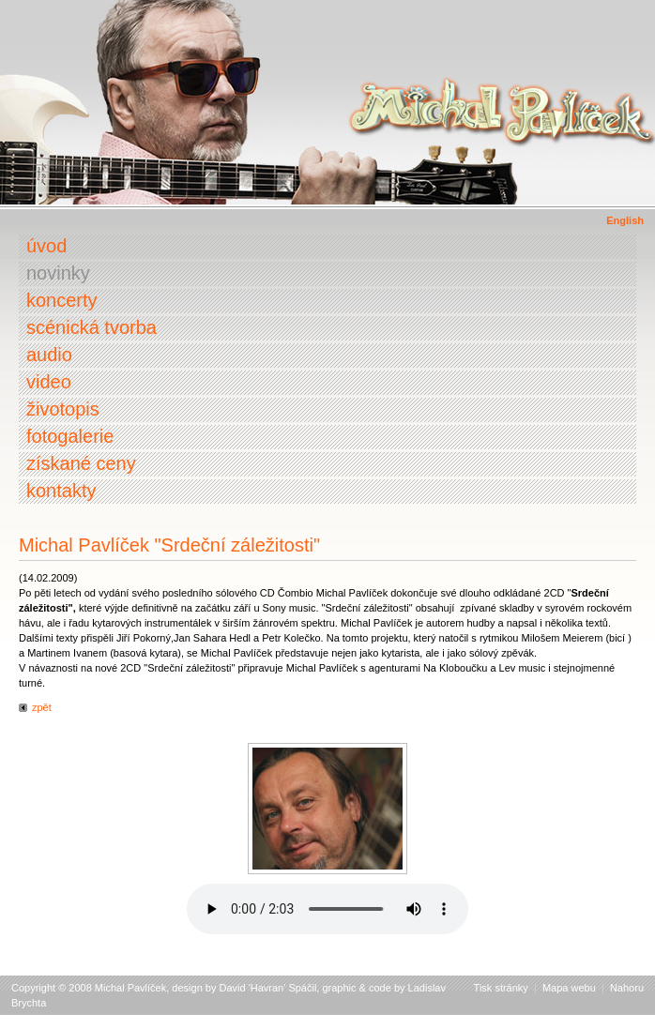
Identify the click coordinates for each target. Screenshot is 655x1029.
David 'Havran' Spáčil (268, 987)
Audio (49, 354)
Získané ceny (81, 463)
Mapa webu (569, 987)
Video (48, 381)
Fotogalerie (70, 436)
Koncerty (62, 300)
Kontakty (61, 490)
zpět (42, 707)
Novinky (58, 273)
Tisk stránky (501, 987)
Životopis (62, 409)
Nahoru (627, 987)
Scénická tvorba (91, 327)
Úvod (46, 245)
